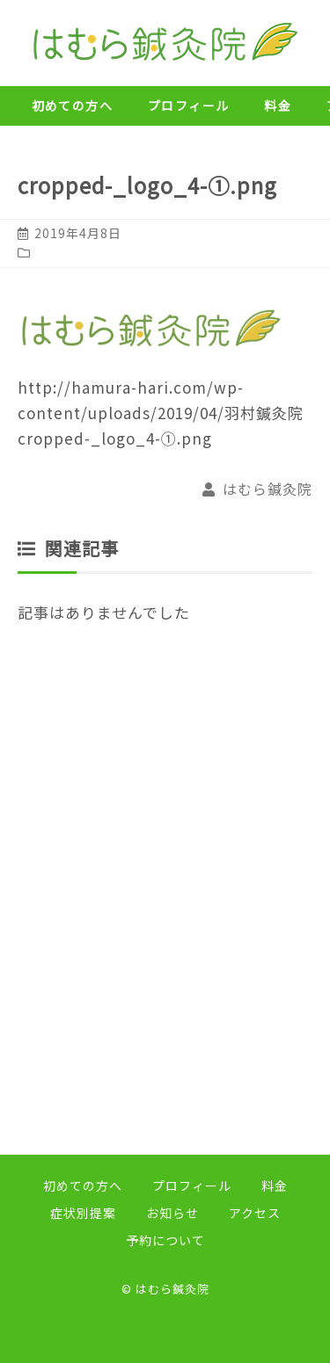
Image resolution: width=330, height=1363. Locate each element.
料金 (277, 105)
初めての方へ (72, 105)
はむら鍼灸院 (267, 488)
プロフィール (188, 105)
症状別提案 (83, 1213)
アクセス (255, 1213)
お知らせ (172, 1213)
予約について (165, 1240)
